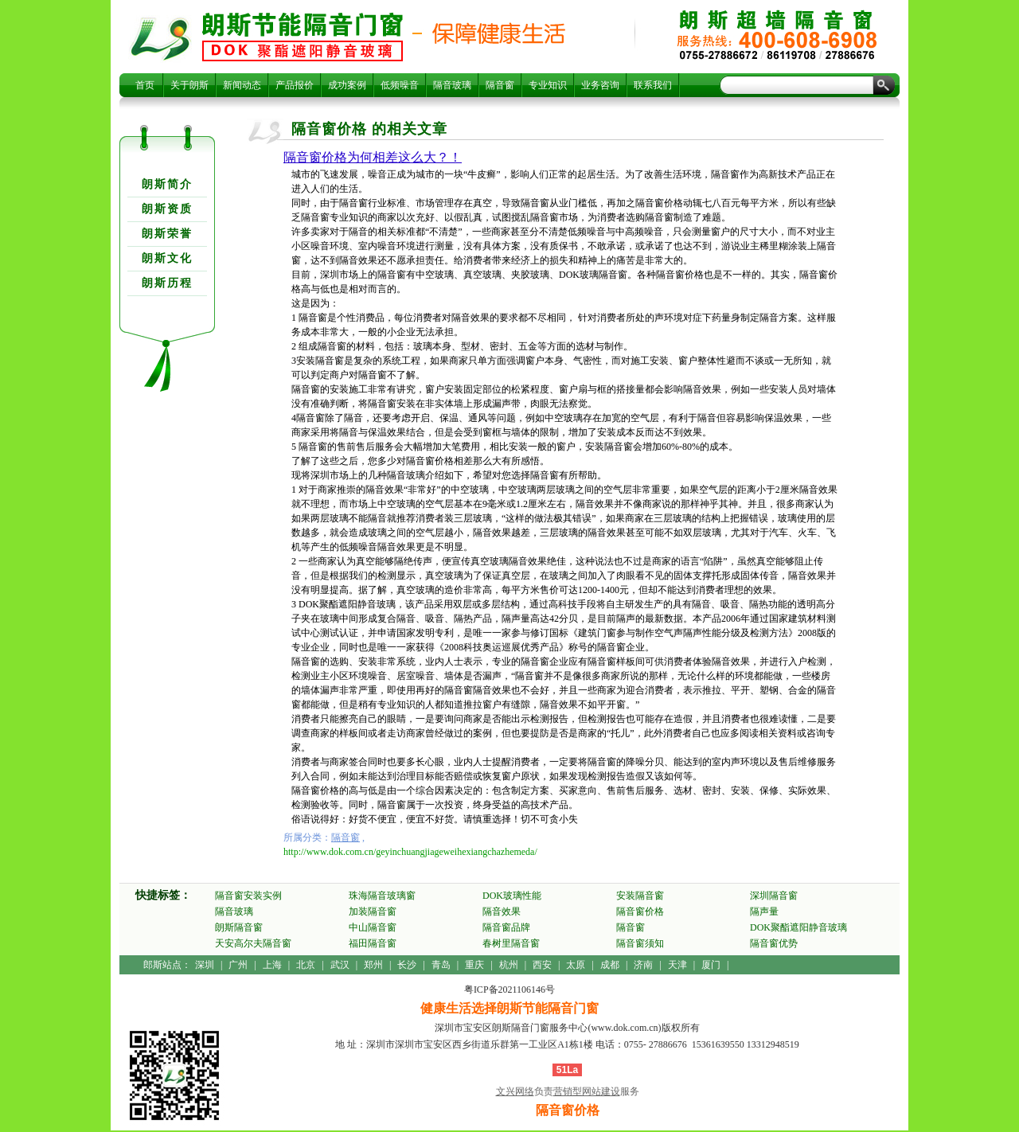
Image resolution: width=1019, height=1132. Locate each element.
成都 (609, 964)
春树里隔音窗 (511, 943)
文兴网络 (515, 1091)
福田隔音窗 (372, 943)
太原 (575, 964)
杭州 (508, 964)
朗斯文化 (167, 258)
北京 (305, 964)
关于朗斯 (189, 85)
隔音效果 (501, 911)
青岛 (441, 964)
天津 (677, 964)
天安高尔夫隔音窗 (253, 943)
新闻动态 (242, 85)
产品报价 (294, 85)
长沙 (406, 964)
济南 (643, 964)
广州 (238, 964)
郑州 (373, 964)
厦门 (710, 964)
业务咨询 (600, 85)
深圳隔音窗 (774, 895)
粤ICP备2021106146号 (509, 989)
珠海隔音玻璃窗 (382, 895)
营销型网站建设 (586, 1091)
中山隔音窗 (372, 927)
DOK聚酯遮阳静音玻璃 (798, 927)
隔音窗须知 (640, 943)
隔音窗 (500, 85)
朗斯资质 (167, 209)
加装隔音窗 (372, 911)
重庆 (474, 964)
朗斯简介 (167, 184)
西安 (542, 964)
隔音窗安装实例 (248, 895)
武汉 (339, 964)
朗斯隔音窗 (239, 927)
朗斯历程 (167, 283)
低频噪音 (400, 85)
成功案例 (347, 85)
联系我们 (653, 85)
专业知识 (548, 85)
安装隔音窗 (640, 895)
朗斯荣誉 (167, 234)
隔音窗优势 (774, 943)
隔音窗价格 (302, 36)
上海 (272, 964)
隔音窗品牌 (506, 927)
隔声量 (764, 911)
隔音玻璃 (452, 85)
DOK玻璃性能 (511, 895)
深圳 (204, 964)
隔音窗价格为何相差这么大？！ (372, 157)
